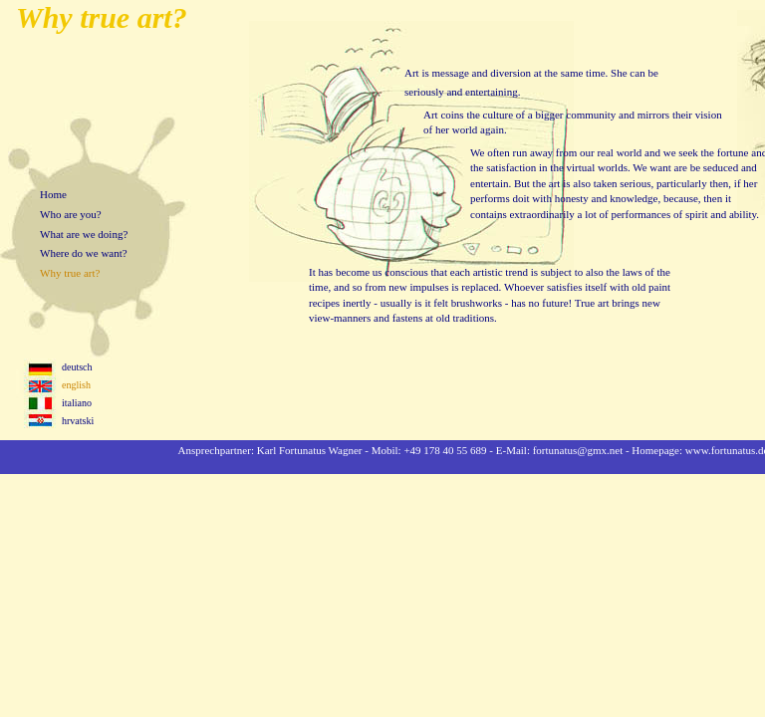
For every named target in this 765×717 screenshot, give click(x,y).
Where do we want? (84, 253)
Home (53, 194)
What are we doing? (84, 234)
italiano (77, 402)
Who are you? (71, 214)
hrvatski (78, 420)
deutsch (77, 366)
